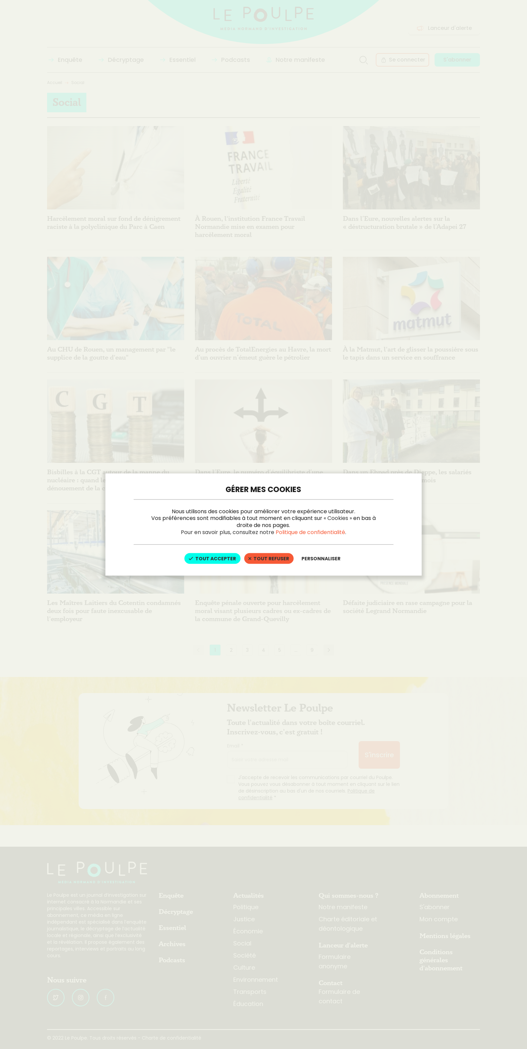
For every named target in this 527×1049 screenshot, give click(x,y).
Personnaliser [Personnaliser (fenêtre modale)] (320, 558)
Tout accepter (212, 558)
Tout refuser (268, 558)
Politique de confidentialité (310, 532)
